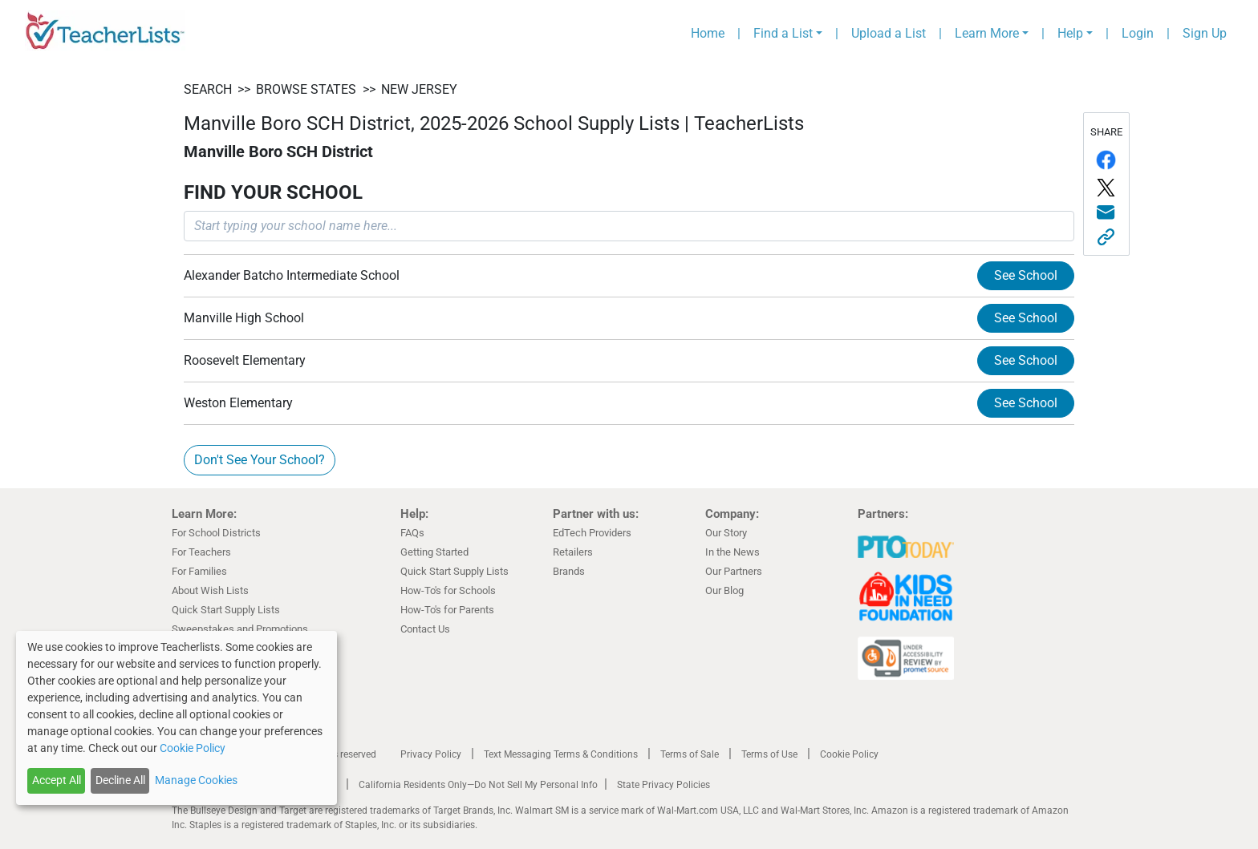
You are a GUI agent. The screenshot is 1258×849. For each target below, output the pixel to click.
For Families (199, 571)
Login (1138, 33)
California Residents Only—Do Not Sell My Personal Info (478, 784)
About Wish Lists (210, 590)
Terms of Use (769, 754)
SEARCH (208, 89)
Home (707, 33)
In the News (732, 552)
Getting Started (434, 552)
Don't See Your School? (259, 459)
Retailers (573, 552)
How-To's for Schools (448, 590)
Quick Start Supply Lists (226, 610)
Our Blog (724, 590)
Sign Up (1205, 33)
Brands (569, 571)
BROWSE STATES (306, 89)
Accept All (56, 780)
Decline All (120, 780)
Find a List (783, 33)
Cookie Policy (849, 754)
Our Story (726, 533)
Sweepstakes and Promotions (240, 629)
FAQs (412, 533)
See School (1025, 275)
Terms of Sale (689, 754)
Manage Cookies (196, 780)
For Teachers (201, 552)
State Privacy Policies (663, 784)
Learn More (987, 33)
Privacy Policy (430, 754)
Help (1070, 33)
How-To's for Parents (447, 610)
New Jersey (419, 89)
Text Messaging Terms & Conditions (561, 754)
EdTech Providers (592, 533)
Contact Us (425, 629)
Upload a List (888, 33)
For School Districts (216, 533)
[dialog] (176, 718)
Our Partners (733, 571)
